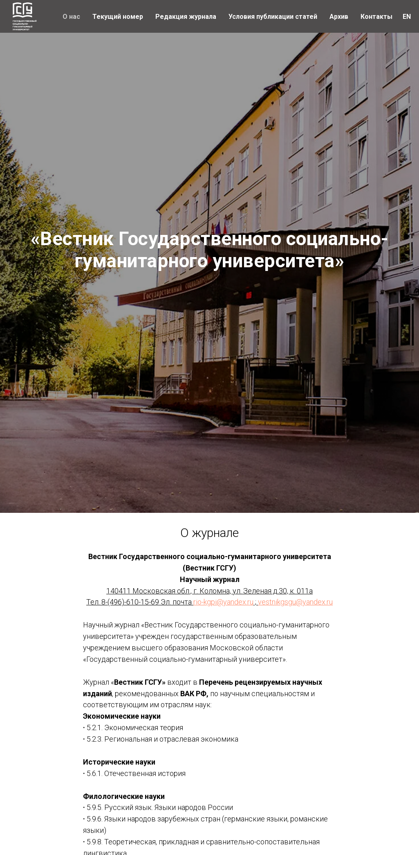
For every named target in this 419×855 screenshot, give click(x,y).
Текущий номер (117, 16)
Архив (338, 16)
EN (407, 16)
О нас (71, 16)
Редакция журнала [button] (185, 16)
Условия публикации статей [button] (273, 16)
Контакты (376, 16)
